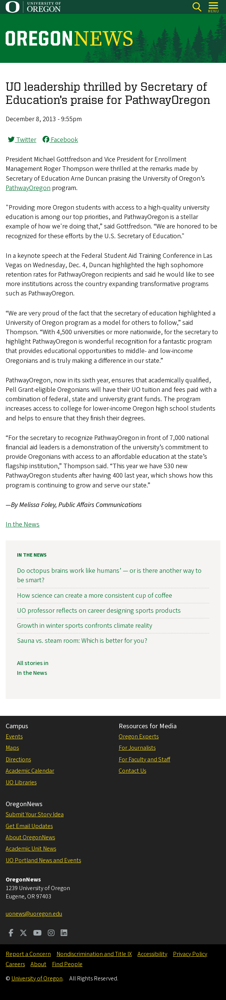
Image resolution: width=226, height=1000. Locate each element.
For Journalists (137, 748)
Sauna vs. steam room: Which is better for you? (82, 640)
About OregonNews (30, 837)
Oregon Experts (139, 736)
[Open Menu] (213, 7)
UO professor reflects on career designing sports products (99, 610)
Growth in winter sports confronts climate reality (84, 625)
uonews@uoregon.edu (34, 914)
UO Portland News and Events (43, 860)
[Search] (197, 7)
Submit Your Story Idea (35, 814)
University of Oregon (37, 978)
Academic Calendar (30, 771)
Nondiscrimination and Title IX (94, 954)
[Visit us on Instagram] (51, 934)
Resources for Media (148, 726)
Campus (17, 726)
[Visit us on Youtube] (37, 934)
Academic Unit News (31, 849)
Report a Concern (28, 954)
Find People (67, 964)
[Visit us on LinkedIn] (64, 934)
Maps (12, 748)
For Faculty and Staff (144, 759)
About (38, 964)
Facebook (60, 140)
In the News (23, 524)
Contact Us (132, 771)
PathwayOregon (28, 188)
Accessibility (152, 954)
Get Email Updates (29, 826)
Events (14, 736)
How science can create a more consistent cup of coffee (94, 595)
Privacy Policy (190, 954)
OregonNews (24, 804)
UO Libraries (21, 782)
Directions (18, 759)
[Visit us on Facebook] (11, 934)
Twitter (22, 140)
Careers (15, 964)
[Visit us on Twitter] (23, 934)
